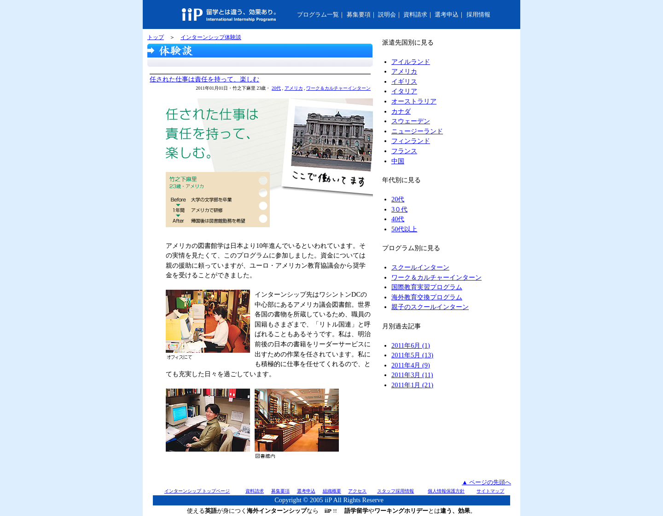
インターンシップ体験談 (210, 37)
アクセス (357, 490)
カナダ (401, 111)
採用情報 (478, 14)
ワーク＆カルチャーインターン (338, 88)
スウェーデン (410, 121)
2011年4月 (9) (410, 365)
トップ (155, 37)
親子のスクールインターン (430, 306)
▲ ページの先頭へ (486, 482)
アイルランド (410, 61)
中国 (397, 161)
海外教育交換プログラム (426, 297)
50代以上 (404, 229)
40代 (397, 219)
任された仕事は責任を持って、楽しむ (204, 79)
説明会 (387, 14)
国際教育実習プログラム (426, 287)
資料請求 (415, 14)
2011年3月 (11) (412, 374)
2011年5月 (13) (412, 355)
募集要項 (359, 14)
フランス (404, 151)
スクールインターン (420, 267)
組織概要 (332, 490)
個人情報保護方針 (446, 490)
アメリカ (294, 88)
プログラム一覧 (318, 14)
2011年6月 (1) (410, 345)
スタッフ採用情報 (395, 490)
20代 (276, 88)
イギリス (404, 81)
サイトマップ (490, 490)
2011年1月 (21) (412, 385)
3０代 (399, 209)
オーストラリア (413, 101)
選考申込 (447, 14)
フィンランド (410, 140)
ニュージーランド (417, 131)
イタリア (404, 91)
